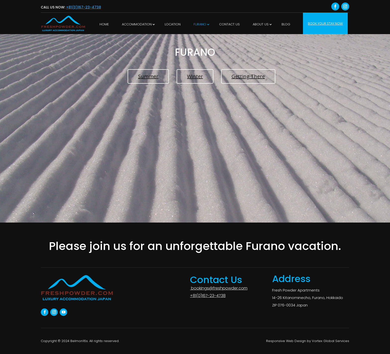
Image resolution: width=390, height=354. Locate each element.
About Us (261, 24)
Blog (286, 24)
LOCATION (173, 24)
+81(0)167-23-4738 (83, 7)
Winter (195, 76)
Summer (148, 76)
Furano (200, 24)
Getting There (248, 76)
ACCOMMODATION (137, 24)
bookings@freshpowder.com (218, 288)
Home (104, 24)
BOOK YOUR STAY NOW (325, 23)
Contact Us (229, 24)
